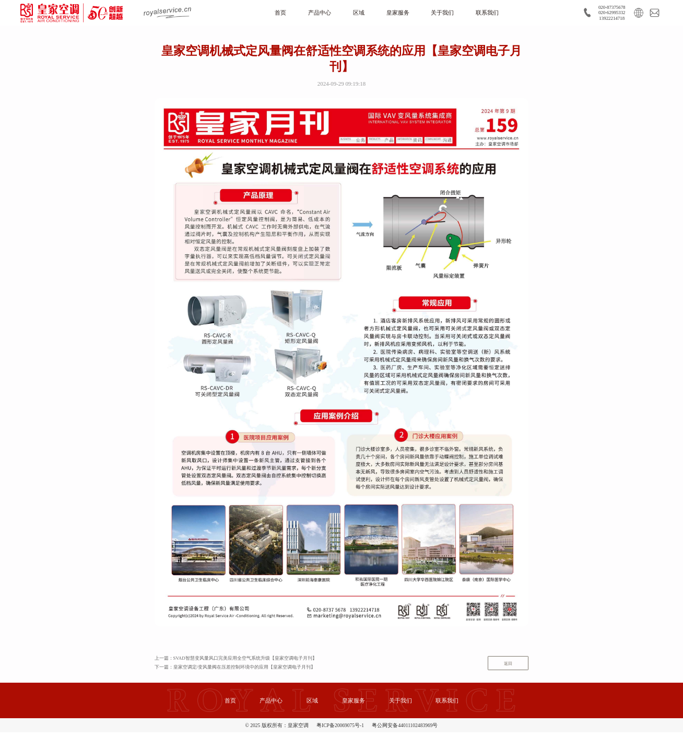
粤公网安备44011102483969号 (405, 730)
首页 (273, 13)
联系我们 (494, 13)
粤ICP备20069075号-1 (340, 730)
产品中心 (314, 13)
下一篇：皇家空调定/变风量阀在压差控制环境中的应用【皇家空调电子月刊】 (244, 671)
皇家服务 (398, 13)
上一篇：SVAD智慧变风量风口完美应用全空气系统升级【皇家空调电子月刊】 (245, 661)
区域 (356, 13)
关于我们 (445, 13)
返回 (505, 667)
